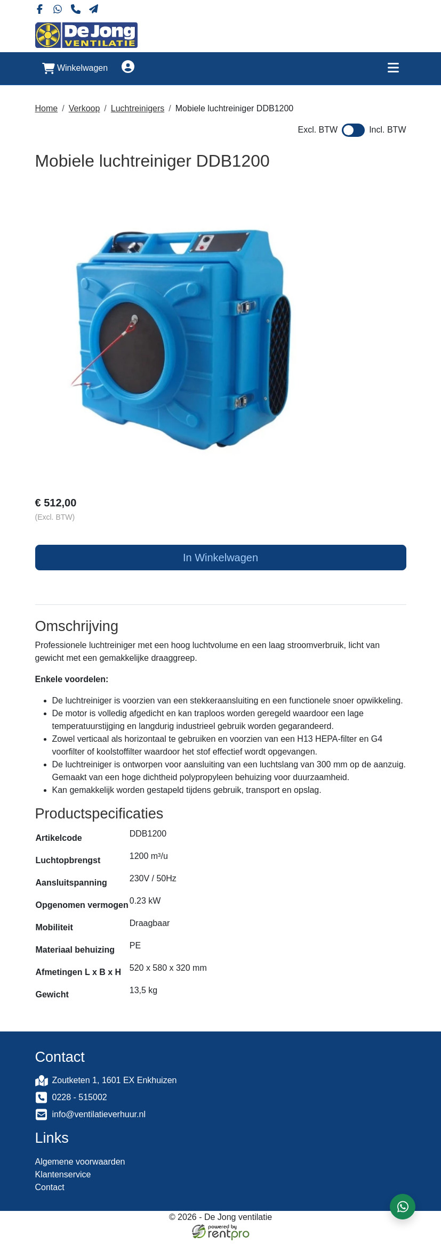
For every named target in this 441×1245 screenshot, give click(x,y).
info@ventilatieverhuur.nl (99, 1118)
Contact (50, 1192)
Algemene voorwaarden (80, 1166)
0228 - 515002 (79, 1100)
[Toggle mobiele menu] (393, 67)
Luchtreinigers (138, 107)
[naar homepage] (86, 34)
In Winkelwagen (220, 558)
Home (46, 107)
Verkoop (84, 107)
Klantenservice (63, 1179)
